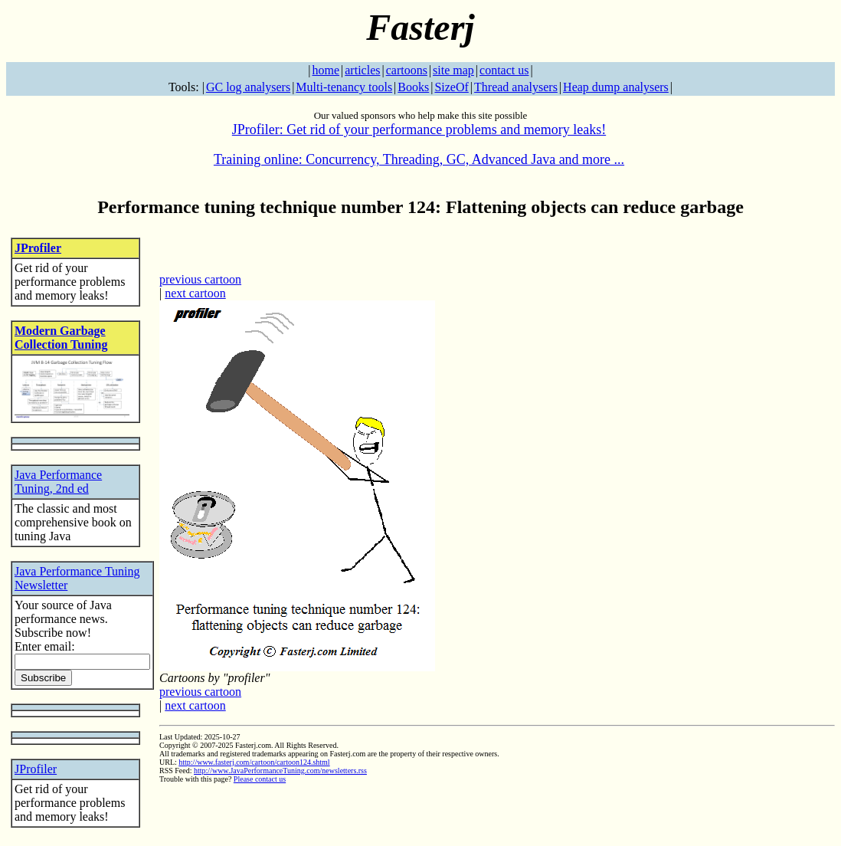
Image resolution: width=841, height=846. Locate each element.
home (326, 70)
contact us (503, 70)
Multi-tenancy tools (344, 86)
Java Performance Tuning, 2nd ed (58, 481)
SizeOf (451, 86)
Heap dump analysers (616, 86)
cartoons (406, 70)
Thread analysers (516, 86)
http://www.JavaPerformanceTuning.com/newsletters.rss (280, 770)
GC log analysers (248, 86)
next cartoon (195, 293)
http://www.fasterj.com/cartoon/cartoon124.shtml (253, 762)
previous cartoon (200, 279)
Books (413, 86)
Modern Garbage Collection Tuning (61, 337)
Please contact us (260, 779)
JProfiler (38, 247)
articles (362, 70)
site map (453, 70)
